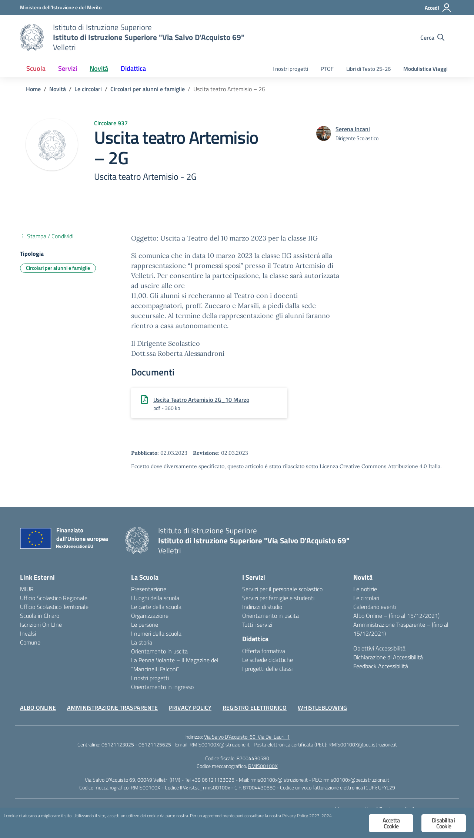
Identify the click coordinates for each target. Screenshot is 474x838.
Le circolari (366, 597)
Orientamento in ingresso (162, 686)
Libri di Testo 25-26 (368, 68)
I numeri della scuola (156, 633)
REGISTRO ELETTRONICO (255, 707)
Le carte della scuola (156, 606)
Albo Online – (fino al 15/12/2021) (396, 615)
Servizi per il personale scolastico (282, 588)
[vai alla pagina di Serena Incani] (353, 129)
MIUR (27, 588)
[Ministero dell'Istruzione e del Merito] (60, 7)
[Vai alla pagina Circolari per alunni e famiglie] (147, 89)
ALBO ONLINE (38, 707)
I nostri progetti (290, 68)
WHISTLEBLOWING (322, 707)
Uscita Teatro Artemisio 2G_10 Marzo (201, 399)
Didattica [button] (133, 68)
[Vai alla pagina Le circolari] (88, 89)
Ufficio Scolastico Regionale (53, 597)
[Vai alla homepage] (32, 37)
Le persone (144, 624)
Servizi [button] (67, 68)
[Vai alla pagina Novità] (57, 89)
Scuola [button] (36, 68)
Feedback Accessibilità (380, 666)
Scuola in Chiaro (39, 615)
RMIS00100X (263, 766)
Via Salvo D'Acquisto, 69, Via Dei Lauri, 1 (247, 737)
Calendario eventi (374, 606)
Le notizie (365, 588)
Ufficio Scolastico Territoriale (54, 606)
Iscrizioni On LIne (41, 624)
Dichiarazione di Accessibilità (388, 657)
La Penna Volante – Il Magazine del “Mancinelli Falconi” (174, 664)
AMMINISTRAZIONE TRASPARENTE (112, 707)
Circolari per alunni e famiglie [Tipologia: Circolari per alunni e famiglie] (58, 268)
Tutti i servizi (257, 624)
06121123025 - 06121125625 (136, 744)
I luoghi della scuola (155, 597)
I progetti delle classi (267, 668)
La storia (141, 642)
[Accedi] (438, 8)
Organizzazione (149, 615)
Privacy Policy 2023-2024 (92, 824)
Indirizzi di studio (262, 606)
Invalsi (28, 633)
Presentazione (148, 588)
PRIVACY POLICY (190, 707)
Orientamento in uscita (159, 651)
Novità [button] (99, 68)
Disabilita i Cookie (443, 823)
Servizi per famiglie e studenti (278, 597)
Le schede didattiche (267, 659)
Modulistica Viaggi (425, 68)
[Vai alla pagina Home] (33, 89)
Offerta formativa (263, 650)
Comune (30, 642)
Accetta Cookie (391, 823)
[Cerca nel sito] (432, 37)
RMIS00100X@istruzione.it (220, 744)
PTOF (327, 68)
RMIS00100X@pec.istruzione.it (362, 744)
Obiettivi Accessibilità (379, 648)
